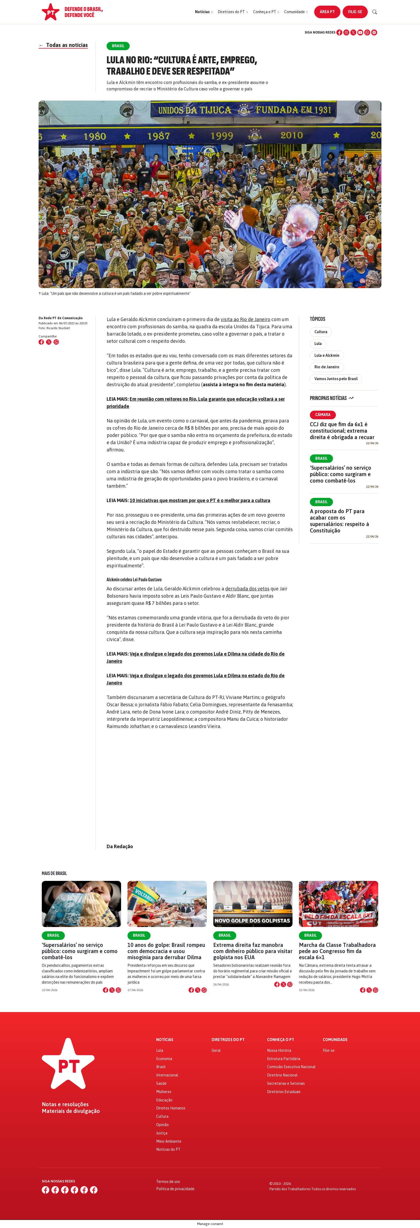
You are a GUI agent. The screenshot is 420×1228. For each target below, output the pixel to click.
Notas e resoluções (65, 1104)
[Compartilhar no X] (112, 990)
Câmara (323, 415)
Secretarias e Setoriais (286, 1083)
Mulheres (163, 1092)
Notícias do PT (168, 1149)
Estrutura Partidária (283, 1059)
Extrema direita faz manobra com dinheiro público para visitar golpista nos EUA (252, 951)
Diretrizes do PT (228, 1040)
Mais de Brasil (54, 873)
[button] (204, 12)
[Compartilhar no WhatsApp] (56, 342)
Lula (318, 343)
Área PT (327, 12)
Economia (164, 1059)
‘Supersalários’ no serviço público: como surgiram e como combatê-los (340, 474)
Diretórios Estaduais (284, 1092)
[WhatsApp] (367, 32)
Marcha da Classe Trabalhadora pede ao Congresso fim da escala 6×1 (337, 951)
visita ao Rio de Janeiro (245, 319)
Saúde (161, 1083)
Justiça (161, 1133)
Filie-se (355, 12)
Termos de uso (168, 1181)
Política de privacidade (175, 1189)
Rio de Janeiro (326, 367)
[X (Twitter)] (353, 32)
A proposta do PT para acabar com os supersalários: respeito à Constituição (339, 521)
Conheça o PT (280, 1040)
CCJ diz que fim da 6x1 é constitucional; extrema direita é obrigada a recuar (342, 430)
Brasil (321, 458)
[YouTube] (360, 32)
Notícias (164, 1040)
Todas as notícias (63, 45)
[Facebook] (339, 32)
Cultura (320, 332)
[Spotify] (374, 32)
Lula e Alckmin (326, 355)
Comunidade (335, 1040)
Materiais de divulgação (71, 1111)
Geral (216, 1050)
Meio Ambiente (168, 1141)
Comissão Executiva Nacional (291, 1067)
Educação (164, 1100)
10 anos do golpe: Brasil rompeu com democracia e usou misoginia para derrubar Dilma (166, 951)
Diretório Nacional (282, 1075)
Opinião (162, 1125)
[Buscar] (374, 12)
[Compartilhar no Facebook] (41, 342)
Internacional (167, 1075)
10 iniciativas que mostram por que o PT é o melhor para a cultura (200, 500)
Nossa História (279, 1050)
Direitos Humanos (170, 1108)
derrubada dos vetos (247, 588)
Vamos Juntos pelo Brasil (336, 379)
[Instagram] (346, 32)
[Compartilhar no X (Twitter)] (48, 342)
